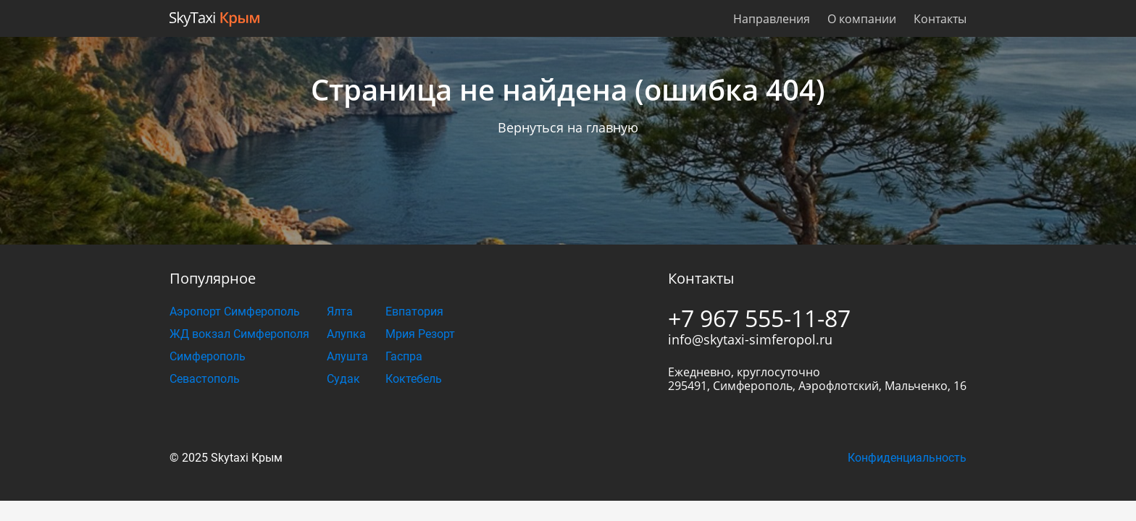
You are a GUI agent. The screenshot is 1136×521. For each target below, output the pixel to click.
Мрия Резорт (420, 334)
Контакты (940, 19)
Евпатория (414, 311)
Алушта (347, 356)
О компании (861, 19)
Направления (771, 19)
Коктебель (413, 379)
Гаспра (403, 356)
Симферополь (208, 356)
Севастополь (205, 379)
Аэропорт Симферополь (235, 311)
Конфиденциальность (907, 458)
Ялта (340, 311)
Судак (343, 379)
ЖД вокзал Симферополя (239, 334)
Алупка (346, 334)
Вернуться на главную (568, 127)
